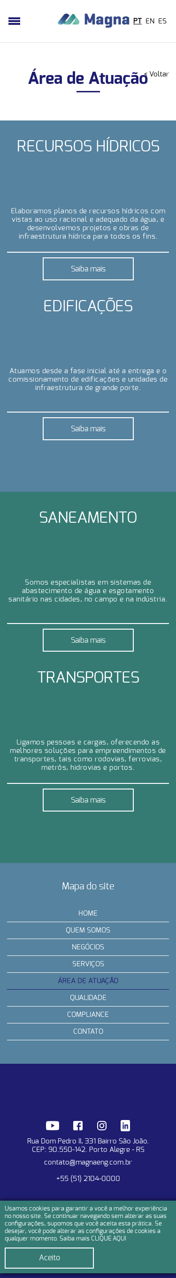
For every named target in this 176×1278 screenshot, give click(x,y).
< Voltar (156, 74)
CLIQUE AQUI (108, 1239)
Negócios (88, 947)
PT (137, 21)
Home (88, 913)
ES (162, 21)
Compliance (88, 1014)
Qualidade (88, 997)
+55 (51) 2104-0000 (88, 1178)
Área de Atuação (88, 981)
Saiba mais (88, 269)
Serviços (88, 964)
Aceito (49, 1258)
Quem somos (88, 930)
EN (149, 21)
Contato (88, 1031)
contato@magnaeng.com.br (88, 1162)
